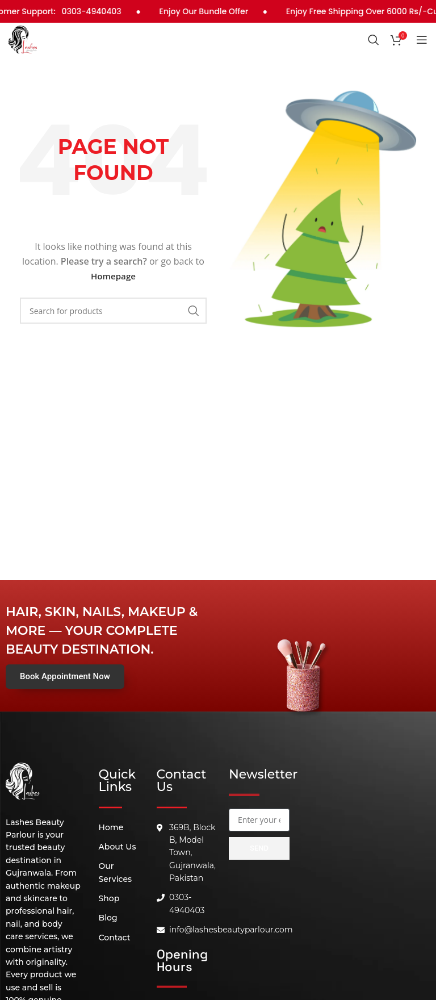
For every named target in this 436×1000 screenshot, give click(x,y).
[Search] (373, 39)
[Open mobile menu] (421, 39)
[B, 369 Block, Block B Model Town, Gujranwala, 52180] (259, 933)
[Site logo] (23, 38)
